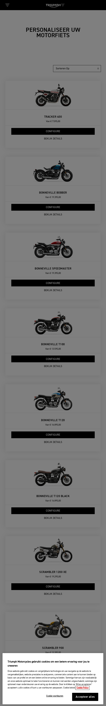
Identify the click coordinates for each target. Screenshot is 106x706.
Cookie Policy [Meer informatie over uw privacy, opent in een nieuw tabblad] (82, 700)
